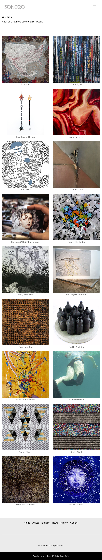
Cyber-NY (50, 556)
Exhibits (45, 523)
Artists (35, 523)
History (64, 523)
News (55, 523)
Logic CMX (64, 556)
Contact (74, 523)
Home (27, 523)
